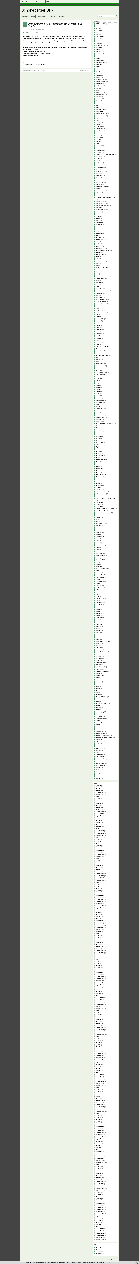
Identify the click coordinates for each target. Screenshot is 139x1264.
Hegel (97, 323)
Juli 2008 (98, 1218)
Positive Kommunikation (102, 568)
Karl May (98, 389)
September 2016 (100, 1008)
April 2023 (98, 846)
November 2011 (100, 1132)
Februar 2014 (99, 1075)
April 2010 (98, 1173)
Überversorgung (100, 712)
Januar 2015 (99, 1051)
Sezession (98, 635)
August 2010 (99, 1164)
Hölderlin (98, 336)
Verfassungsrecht (100, 733)
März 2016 (98, 1021)
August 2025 (99, 796)
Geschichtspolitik (100, 278)
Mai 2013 (98, 1094)
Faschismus (99, 224)
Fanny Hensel (99, 222)
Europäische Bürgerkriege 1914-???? (105, 197)
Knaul (97, 404)
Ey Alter (98, 216)
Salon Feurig (99, 605)
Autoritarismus (99, 86)
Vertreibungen (99, 741)
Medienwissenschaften (101, 459)
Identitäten (98, 349)
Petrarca (98, 547)
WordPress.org (100, 1253)
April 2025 (98, 803)
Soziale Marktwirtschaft (102, 652)
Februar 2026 (99, 790)
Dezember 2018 (100, 950)
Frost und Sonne (100, 254)
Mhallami (98, 466)
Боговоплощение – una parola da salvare (34, 70)
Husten (97, 344)
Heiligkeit (98, 325)
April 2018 (98, 967)
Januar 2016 (99, 1025)
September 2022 (100, 856)
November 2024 (100, 811)
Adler (97, 34)
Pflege (97, 549)
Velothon (98, 727)
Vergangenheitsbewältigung (103, 735)
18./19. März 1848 (100, 24)
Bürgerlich (98, 118)
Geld (97, 265)
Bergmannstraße (100, 94)
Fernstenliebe (99, 233)
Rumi (97, 600)
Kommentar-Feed (100, 1251)
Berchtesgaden (99, 92)
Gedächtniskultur (100, 261)
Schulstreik (98, 626)
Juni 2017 (98, 989)
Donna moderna (100, 167)
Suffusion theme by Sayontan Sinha (109, 1259)
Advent (32, 29)
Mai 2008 (98, 1222)
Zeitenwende (99, 776)
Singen (97, 639)
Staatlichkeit (99, 660)
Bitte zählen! (99, 103)
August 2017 (99, 985)
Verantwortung (99, 729)
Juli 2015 (98, 1038)
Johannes (98, 370)
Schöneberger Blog (37, 10)
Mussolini (98, 483)
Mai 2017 (98, 991)
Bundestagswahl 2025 (101, 113)
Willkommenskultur (100, 765)
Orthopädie (98, 525)
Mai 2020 (98, 914)
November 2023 (100, 833)
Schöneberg (99, 615)
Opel (97, 519)
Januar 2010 (99, 1179)
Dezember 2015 (100, 1027)
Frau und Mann (99, 239)
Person (97, 543)
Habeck (98, 306)
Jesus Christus (99, 363)
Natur (97, 496)
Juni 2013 (98, 1092)
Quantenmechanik (100, 577)
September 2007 (100, 1239)
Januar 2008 (99, 1231)
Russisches (99, 602)
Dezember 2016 (100, 1002)
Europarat (98, 207)
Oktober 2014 (99, 1057)
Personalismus (99, 545)
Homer (97, 340)
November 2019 (100, 927)
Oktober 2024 (99, 814)
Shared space (99, 637)
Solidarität (98, 645)
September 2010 (100, 1162)
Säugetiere (98, 611)
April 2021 (98, 891)
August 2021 (99, 882)
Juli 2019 (98, 935)
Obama (97, 515)
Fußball (98, 259)
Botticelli (98, 107)
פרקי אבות (100, 778)
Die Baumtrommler (84, 70)
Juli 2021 (98, 884)
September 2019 (100, 931)
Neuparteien (99, 506)
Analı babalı (99, 51)
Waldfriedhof (99, 752)
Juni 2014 (98, 1066)
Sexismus (98, 632)
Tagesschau (99, 682)
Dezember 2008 (100, 1207)
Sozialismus (99, 654)
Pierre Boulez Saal (100, 555)
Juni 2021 (98, 886)
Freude (97, 244)
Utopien (98, 720)
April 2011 (98, 1147)
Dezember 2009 (100, 1181)
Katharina (98, 391)
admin (31, 61)
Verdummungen (100, 731)
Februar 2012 (99, 1126)
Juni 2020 (98, 912)
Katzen (97, 393)
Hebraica (98, 321)
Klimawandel (99, 402)
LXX (97, 444)
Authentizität (99, 83)
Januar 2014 (99, 1077)
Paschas (98, 538)
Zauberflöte (99, 774)
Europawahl (99, 212)
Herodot (98, 331)
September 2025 (100, 794)
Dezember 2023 (100, 831)
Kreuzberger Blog (29, 1259)
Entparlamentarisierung (102, 186)
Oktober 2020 (99, 903)
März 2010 (98, 1175)
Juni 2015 (98, 1040)
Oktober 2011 (99, 1134)
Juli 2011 (98, 1141)
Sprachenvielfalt (100, 658)
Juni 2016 (98, 1015)
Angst (97, 58)
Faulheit (98, 227)
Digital (97, 160)
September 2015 (100, 1034)
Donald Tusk (99, 163)
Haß (97, 314)
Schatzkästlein (40, 2)
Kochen (98, 406)
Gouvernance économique (102, 291)
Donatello (98, 165)
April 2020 (98, 916)
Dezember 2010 (100, 1156)
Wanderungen (99, 754)
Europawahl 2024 (100, 214)
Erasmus (98, 188)
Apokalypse (99, 71)
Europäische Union (100, 203)
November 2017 (100, 978)
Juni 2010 (98, 1169)
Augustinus (98, 77)
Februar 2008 (99, 1228)
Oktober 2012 (99, 1109)
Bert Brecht (98, 96)
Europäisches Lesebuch (102, 205)
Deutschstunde (99, 156)
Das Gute (98, 148)
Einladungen (37, 29)
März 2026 (98, 788)
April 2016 (98, 1019)
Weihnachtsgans (100, 763)
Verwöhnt (98, 744)
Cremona (98, 135)
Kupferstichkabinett (101, 421)
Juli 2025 (98, 799)
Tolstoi (97, 701)
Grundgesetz (99, 297)
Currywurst (98, 139)
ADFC (97, 32)
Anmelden (98, 1247)
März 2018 (98, 970)
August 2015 (99, 1036)
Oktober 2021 (99, 878)
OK (109, 1262)
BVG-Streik (98, 122)
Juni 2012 (98, 1117)
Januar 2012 (99, 1128)
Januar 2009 (99, 1205)
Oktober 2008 (99, 1211)
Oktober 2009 (99, 1186)
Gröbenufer (99, 295)
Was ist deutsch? (100, 756)
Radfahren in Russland (101, 581)
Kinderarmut (99, 398)
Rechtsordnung (99, 588)
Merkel (97, 464)
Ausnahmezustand (100, 81)
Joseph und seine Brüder (102, 374)
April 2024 (98, 822)
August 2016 (99, 1010)
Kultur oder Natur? (100, 419)
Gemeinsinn (99, 269)
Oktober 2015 (99, 1032)
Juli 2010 (98, 1166)
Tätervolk (98, 688)
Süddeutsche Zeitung (101, 671)
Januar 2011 (99, 1154)
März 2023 (98, 848)
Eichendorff (99, 169)
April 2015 (98, 1045)
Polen (97, 564)
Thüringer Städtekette (101, 697)
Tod (96, 699)
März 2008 (98, 1226)
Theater (98, 694)
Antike (97, 66)
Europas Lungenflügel (101, 209)
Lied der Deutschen (101, 442)
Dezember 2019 (100, 925)
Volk (97, 746)
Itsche (97, 361)
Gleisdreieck (99, 282)
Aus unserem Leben (101, 79)
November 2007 (100, 1235)
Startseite (25, 2)
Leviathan (98, 436)
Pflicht (97, 551)
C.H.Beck (98, 124)
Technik (98, 692)
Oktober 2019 (99, 929)
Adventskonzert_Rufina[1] (30, 32)
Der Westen (99, 152)
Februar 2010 (99, 1177)
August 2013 (99, 1087)
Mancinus (98, 451)
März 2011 (98, 1149)
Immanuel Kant (99, 351)
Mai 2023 (98, 843)
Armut (97, 73)
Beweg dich (99, 99)
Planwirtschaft (99, 560)
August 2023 (99, 837)
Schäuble (98, 613)
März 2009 (98, 1201)
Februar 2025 (99, 807)
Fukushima (98, 256)
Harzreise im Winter (101, 312)
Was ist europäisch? (101, 759)
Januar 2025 (99, 809)
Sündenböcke (99, 675)
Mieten (97, 470)
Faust (97, 229)
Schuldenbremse (100, 620)
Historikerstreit (99, 333)
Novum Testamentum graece (103, 513)
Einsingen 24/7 (99, 175)
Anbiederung (99, 56)
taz (96, 690)
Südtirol (98, 673)
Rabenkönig (99, 579)
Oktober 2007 (99, 1237)
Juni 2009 (98, 1194)
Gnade (97, 284)
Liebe (97, 440)
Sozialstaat (98, 656)
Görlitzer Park (99, 289)
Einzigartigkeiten (100, 180)
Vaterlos (98, 724)
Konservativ (99, 410)
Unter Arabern (99, 716)
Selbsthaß (98, 628)
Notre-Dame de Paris (101, 510)
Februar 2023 (99, 850)
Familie (97, 220)
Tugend (98, 707)
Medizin (98, 462)
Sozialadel (98, 647)
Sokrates (98, 643)
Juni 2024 (98, 818)
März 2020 (98, 918)
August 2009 (99, 1190)
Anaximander (99, 54)
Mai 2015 (98, 1042)
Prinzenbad (99, 572)
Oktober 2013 (99, 1083)
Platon (97, 562)
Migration (98, 472)
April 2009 (98, 1199)
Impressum (59, 2)
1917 (97, 26)
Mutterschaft (99, 485)
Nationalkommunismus (101, 491)
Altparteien (98, 49)
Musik (42, 29)
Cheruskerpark (99, 131)
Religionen (98, 590)
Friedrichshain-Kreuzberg (102, 250)
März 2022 (98, 867)
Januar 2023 (99, 852)
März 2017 (98, 995)
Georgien (98, 271)
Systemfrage (99, 679)
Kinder (97, 396)
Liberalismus (99, 438)
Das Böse (98, 146)
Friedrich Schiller (100, 248)
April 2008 (98, 1224)
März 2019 (98, 944)
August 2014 (99, 1062)
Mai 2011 (98, 1145)
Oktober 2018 (99, 955)
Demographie (99, 150)
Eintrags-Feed (99, 1249)
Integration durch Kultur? (102, 355)
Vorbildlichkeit (99, 748)
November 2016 (100, 1004)
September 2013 (100, 1085)
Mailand (98, 449)
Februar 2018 (99, 972)
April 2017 (98, 993)
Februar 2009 (99, 1203)
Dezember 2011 (100, 1130)
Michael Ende (99, 468)
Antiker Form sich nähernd (102, 69)
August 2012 (99, 1113)
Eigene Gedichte (100, 171)
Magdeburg (99, 447)
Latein (97, 427)
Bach (97, 88)
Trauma (98, 705)
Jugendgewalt (99, 378)
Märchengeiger (99, 455)
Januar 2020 (99, 923)
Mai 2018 (98, 965)
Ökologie (98, 517)
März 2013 (98, 1098)
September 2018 (100, 957)
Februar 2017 (99, 997)
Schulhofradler (99, 622)
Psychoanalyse (99, 575)
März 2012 (98, 1124)
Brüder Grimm (99, 111)
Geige (97, 263)
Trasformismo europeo (101, 703)
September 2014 (100, 1059)
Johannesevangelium (101, 372)
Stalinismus (99, 664)
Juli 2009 (98, 1192)
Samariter (98, 607)
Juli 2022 (98, 861)
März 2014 (98, 1072)
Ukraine (98, 714)
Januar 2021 (99, 897)
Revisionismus (99, 592)
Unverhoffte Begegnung (102, 718)
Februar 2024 (99, 826)
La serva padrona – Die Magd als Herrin (106, 423)
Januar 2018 (99, 974)
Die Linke (98, 158)
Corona (97, 133)
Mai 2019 (98, 940)
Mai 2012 (98, 1119)
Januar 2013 (99, 1102)
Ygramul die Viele (100, 769)
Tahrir (97, 684)
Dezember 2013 (100, 1079)
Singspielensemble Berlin (102, 641)
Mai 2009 (98, 1196)
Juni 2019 (98, 938)
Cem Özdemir (99, 128)
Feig (97, 231)
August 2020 (99, 908)
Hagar (97, 308)
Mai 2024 (98, 820)
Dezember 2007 (100, 1233)
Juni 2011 (98, 1143)
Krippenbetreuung (100, 417)
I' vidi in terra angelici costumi (103, 346)
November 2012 (100, 1107)
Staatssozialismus (100, 662)
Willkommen (50, 2)
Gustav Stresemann (101, 301)
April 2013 (98, 1096)
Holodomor (98, 338)
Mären (97, 457)
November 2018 (100, 953)
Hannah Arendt (99, 310)
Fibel (97, 235)
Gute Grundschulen (101, 304)
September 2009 (100, 1188)
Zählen (97, 771)
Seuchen (98, 630)
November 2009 (100, 1184)
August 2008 (99, 1216)
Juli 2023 (98, 839)
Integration (98, 353)
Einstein (98, 178)
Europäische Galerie (101, 201)
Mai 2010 (98, 1171)
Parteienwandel (100, 536)
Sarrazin (98, 609)
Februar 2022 (99, 869)
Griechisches (99, 293)
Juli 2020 (98, 910)
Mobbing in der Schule (101, 474)
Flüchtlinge (98, 237)
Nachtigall (98, 487)
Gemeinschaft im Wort (101, 267)
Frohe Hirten (99, 252)
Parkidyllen (98, 532)
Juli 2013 (98, 1089)
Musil (97, 481)
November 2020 (100, 901)
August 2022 (99, 858)
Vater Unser (99, 722)
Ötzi (97, 530)
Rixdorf (97, 596)
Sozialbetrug (99, 650)
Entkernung (99, 184)
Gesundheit (99, 280)
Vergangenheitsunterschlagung (104, 737)
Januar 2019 (99, 948)
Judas (97, 376)
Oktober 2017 (99, 980)
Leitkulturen (99, 432)
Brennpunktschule (100, 109)
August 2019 (99, 933)
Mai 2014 (98, 1068)
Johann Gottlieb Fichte (101, 368)
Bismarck (98, 101)
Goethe (97, 286)
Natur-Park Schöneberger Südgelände (105, 498)
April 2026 (98, 786)
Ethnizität (98, 195)
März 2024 (98, 824)
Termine (32, 2)
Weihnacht (98, 761)
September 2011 (100, 1137)
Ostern (97, 528)
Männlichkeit (99, 453)
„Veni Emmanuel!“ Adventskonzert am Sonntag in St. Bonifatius (55, 25)
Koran (97, 413)
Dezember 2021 (100, 873)
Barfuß (97, 90)
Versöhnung (99, 739)
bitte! (97, 105)
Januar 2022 (99, 871)
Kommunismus (99, 408)
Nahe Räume (99, 489)
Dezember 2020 (100, 899)
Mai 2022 (98, 863)
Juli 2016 (98, 1012)
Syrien (97, 677)
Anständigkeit (99, 60)
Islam (97, 357)
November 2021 (100, 876)
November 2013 (100, 1081)
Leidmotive (98, 429)
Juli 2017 (98, 987)
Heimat (97, 327)
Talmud (97, 686)
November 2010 (100, 1158)
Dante (97, 143)
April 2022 (98, 865)
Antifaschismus (99, 64)
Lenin (97, 434)
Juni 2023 (98, 841)
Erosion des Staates (101, 190)
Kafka (97, 381)
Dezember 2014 (100, 1053)
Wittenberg (98, 767)
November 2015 (100, 1030)
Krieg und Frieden (100, 415)
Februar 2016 (99, 1023)
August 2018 (99, 959)
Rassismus (98, 585)
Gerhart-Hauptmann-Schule (103, 276)
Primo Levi (98, 570)
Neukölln (98, 504)
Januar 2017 (99, 1000)
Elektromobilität (100, 182)
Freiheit (98, 241)
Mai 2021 (98, 888)
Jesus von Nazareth (101, 366)
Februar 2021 (99, 895)
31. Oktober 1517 (100, 30)
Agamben (98, 43)
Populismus (99, 566)
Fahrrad (98, 218)
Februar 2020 (99, 920)
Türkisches (98, 709)
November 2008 (100, 1209)
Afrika (97, 41)
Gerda (97, 274)
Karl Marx (98, 387)
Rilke (97, 594)
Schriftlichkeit (99, 617)
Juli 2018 (98, 961)
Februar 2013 (99, 1100)
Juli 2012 (98, 1115)
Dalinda (98, 141)
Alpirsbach (98, 47)
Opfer (97, 521)
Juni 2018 (98, 963)
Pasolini (98, 540)
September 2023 (100, 835)
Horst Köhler (99, 342)
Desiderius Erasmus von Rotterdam (105, 154)
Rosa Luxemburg (100, 598)
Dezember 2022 (100, 854)
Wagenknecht (99, 750)
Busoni (97, 120)
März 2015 (98, 1047)
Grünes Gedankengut (101, 299)
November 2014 (100, 1055)
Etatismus (98, 193)
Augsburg (98, 75)
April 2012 (98, 1122)
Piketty (97, 558)
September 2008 (100, 1214)
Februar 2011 (99, 1151)
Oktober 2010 (99, 1160)
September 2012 (100, 1111)
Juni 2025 (98, 801)
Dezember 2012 (100, 1104)
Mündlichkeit (99, 477)
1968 (97, 28)
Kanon (97, 385)
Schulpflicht (99, 624)
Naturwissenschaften (101, 502)
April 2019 (98, 942)
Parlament (98, 534)
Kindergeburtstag (100, 400)
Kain (97, 383)
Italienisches (99, 359)
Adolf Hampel (99, 36)
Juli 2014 (98, 1064)
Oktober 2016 (99, 1006)
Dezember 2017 (100, 976)
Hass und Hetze (100, 319)
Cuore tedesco (99, 137)
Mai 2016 (98, 1017)
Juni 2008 (98, 1220)
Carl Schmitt (99, 126)
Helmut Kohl (99, 329)
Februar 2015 (99, 1049)
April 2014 (98, 1070)
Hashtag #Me (99, 316)
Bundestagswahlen (100, 116)
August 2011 (99, 1139)
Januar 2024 (99, 828)
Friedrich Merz (99, 246)
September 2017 (100, 983)
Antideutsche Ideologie (101, 62)
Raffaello (98, 583)
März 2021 (98, 893)
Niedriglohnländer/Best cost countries (105, 508)
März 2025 (98, 805)
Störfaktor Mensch (100, 667)
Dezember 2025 (100, 792)
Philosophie (99, 553)
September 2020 (100, 905)
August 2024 (99, 816)
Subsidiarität (99, 669)
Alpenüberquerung (100, 45)
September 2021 (100, 880)
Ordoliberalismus (100, 523)
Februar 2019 (99, 946)
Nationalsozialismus (101, 494)
